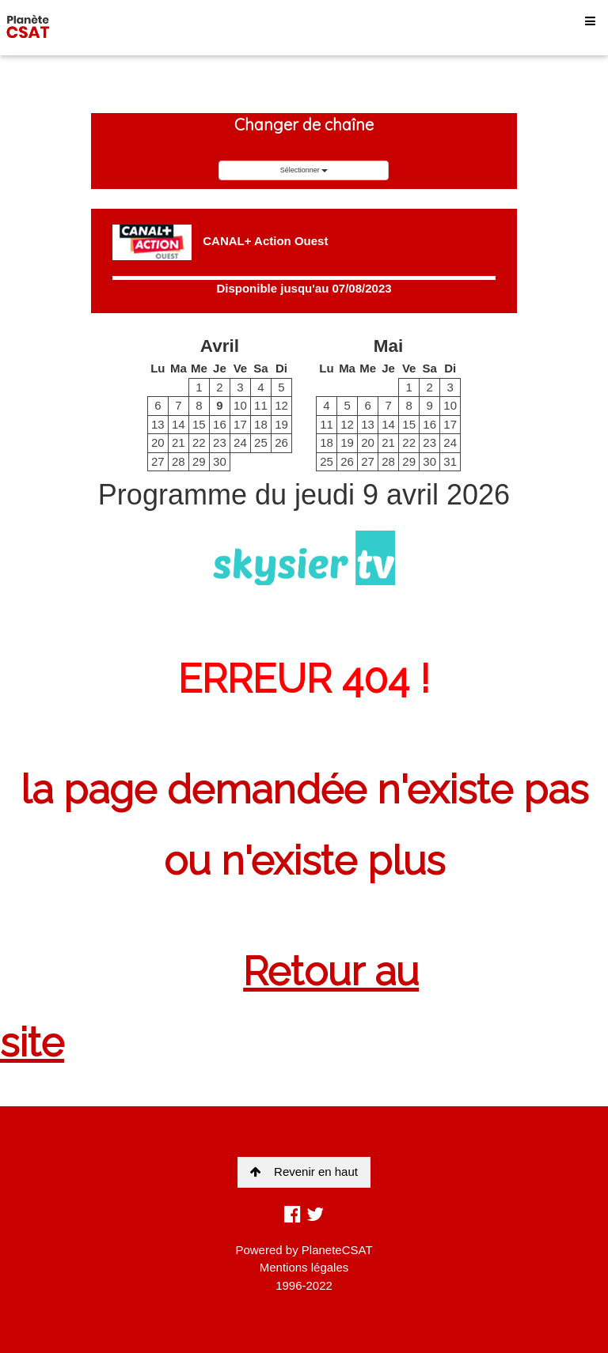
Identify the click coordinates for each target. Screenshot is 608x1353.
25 (261, 442)
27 (158, 461)
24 (240, 442)
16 (219, 424)
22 (199, 442)
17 (240, 424)
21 (178, 442)
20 (158, 442)
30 (219, 461)
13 (158, 424)
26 (281, 442)
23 (219, 442)
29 (199, 461)
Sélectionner (304, 170)
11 (261, 405)
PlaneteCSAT (337, 1250)
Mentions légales (304, 1267)
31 (450, 461)
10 (240, 405)
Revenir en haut (304, 1171)
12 (281, 405)
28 (178, 461)
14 (178, 424)
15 (199, 424)
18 (261, 424)
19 (281, 424)
